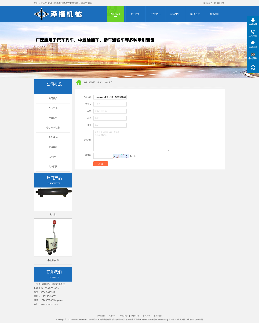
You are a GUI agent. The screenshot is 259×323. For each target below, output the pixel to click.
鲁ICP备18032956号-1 (147, 319)
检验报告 (53, 118)
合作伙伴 (53, 137)
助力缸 (53, 215)
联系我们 (215, 14)
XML (223, 3)
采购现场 (53, 147)
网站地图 (207, 3)
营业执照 (53, 166)
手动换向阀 (53, 261)
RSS (216, 3)
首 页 (99, 82)
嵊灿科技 (191, 319)
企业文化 (53, 108)
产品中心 (155, 14)
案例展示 (195, 14)
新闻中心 (175, 14)
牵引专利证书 (53, 127)
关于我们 (135, 14)
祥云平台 (172, 319)
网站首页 (115, 14)
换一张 (132, 156)
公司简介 (53, 98)
